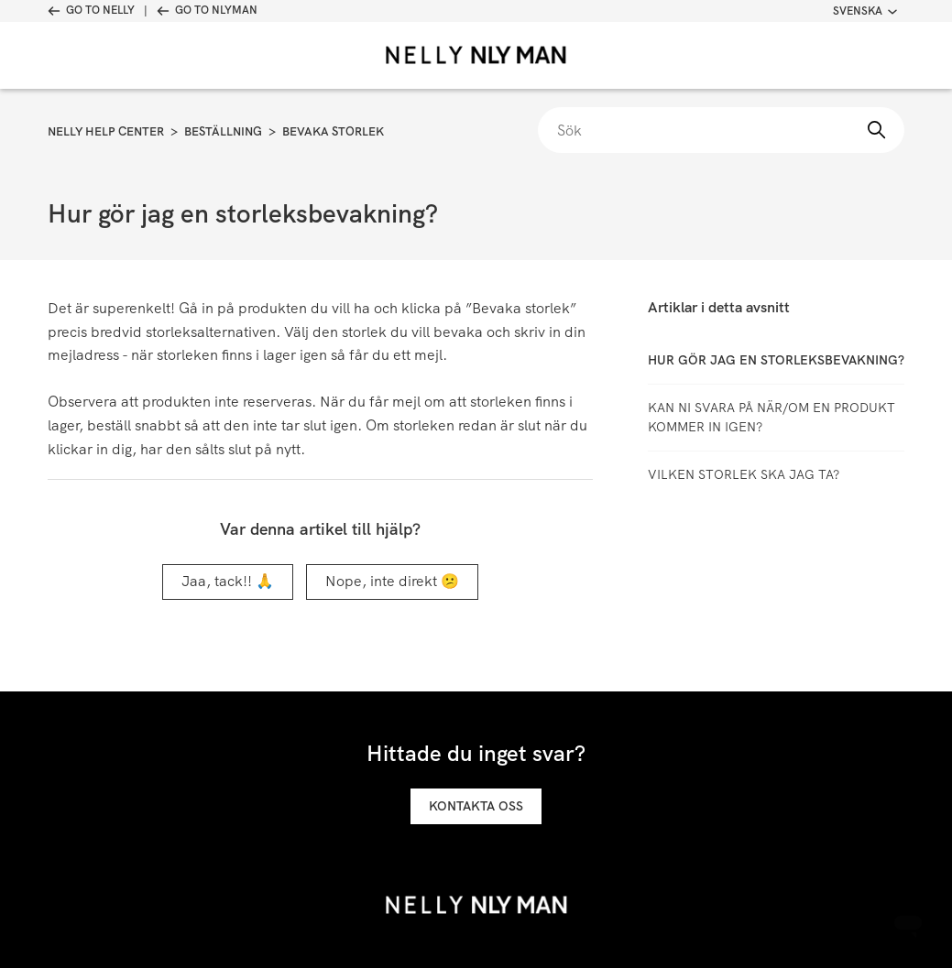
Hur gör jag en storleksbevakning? (776, 360)
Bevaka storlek (333, 131)
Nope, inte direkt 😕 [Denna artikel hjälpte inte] (392, 581)
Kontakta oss (476, 806)
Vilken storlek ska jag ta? (743, 474)
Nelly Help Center (106, 131)
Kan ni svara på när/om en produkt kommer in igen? (771, 417)
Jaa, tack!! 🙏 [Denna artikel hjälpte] (227, 581)
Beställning (223, 131)
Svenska (865, 11)
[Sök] (721, 130)
